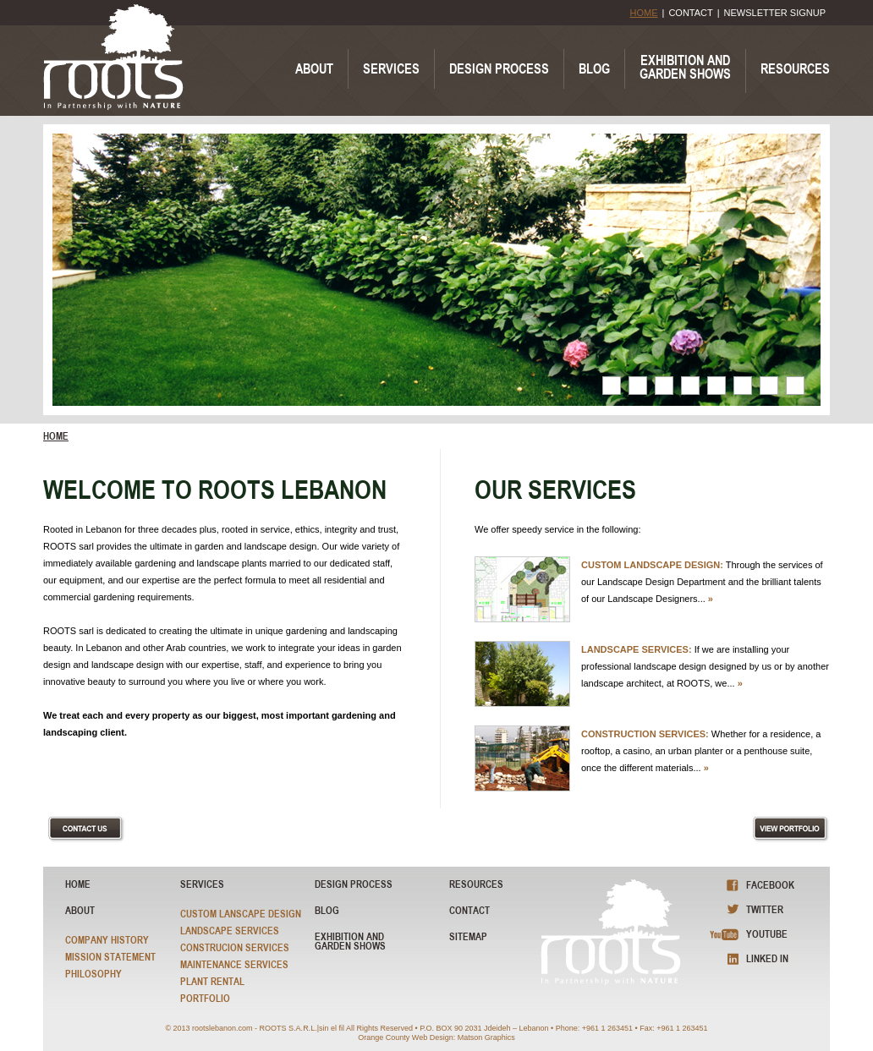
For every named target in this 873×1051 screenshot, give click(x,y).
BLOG (594, 68)
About (80, 910)
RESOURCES (795, 68)
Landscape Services (229, 930)
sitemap (468, 936)
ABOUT (314, 68)
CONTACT (690, 13)
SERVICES (391, 68)
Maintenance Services (234, 964)
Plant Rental (212, 981)
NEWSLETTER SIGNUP (775, 13)
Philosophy (93, 973)
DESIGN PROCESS (499, 68)
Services (202, 884)
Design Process (354, 884)
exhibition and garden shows (350, 941)
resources (476, 884)
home (56, 436)
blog (327, 910)
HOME (644, 13)
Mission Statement (110, 957)
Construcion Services (234, 947)
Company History (107, 940)
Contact (469, 910)
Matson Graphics (486, 1037)
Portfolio (205, 998)
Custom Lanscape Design (240, 913)
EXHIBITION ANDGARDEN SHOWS (685, 66)
